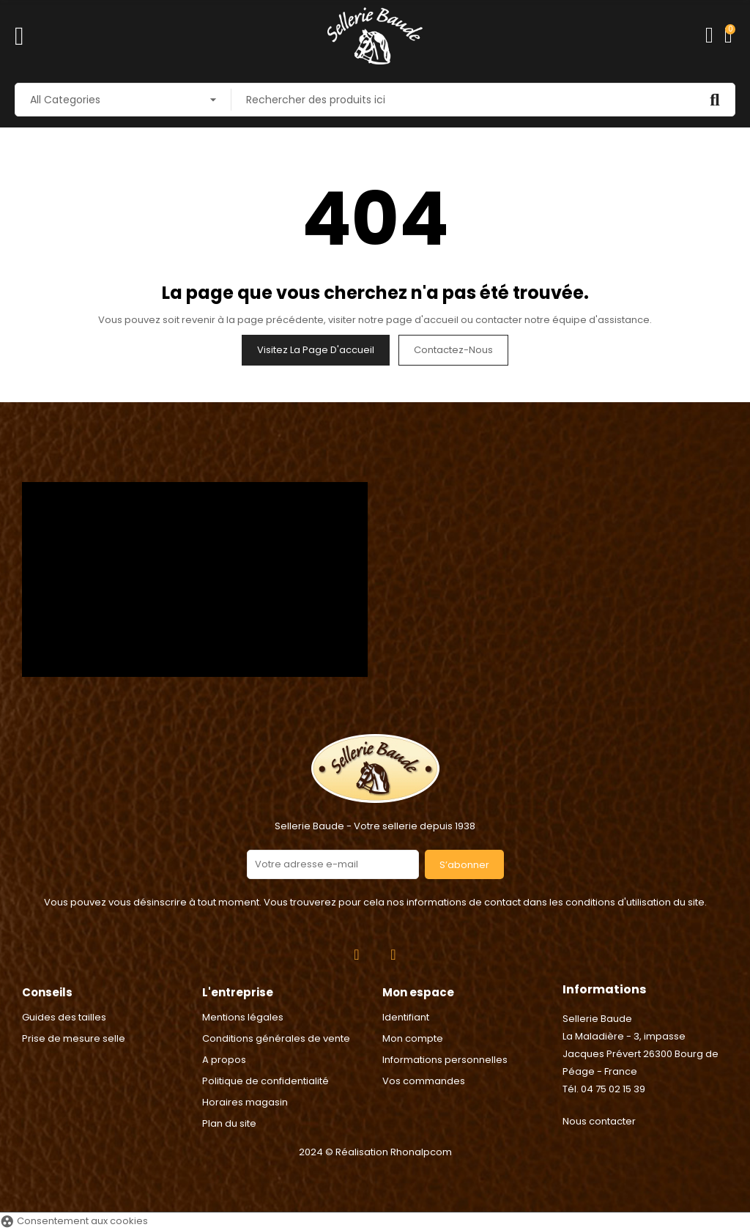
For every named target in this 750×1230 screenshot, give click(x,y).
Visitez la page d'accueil (315, 350)
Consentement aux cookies (74, 1221)
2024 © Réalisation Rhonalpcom (375, 1152)
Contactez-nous (453, 350)
